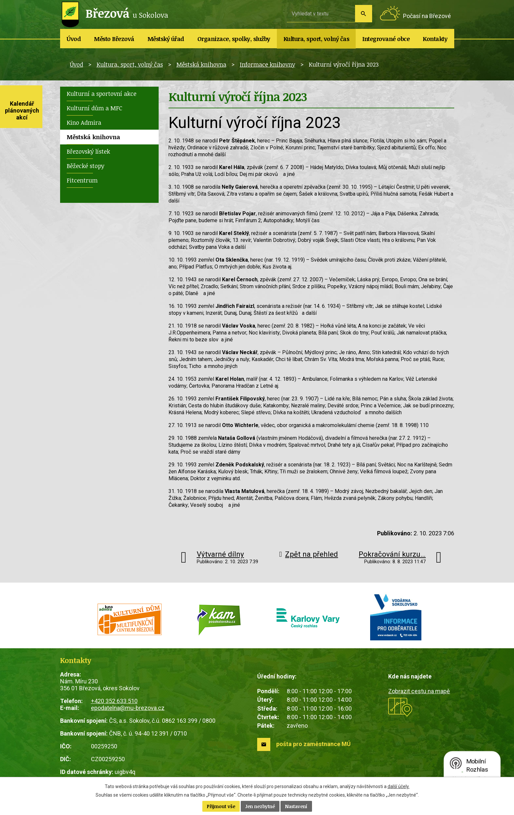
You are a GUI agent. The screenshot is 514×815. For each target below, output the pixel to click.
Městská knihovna (201, 64)
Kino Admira (84, 122)
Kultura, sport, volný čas (316, 39)
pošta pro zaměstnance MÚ (313, 743)
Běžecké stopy (85, 166)
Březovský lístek (88, 151)
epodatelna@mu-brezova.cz (128, 707)
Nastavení (296, 806)
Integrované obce (386, 39)
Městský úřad (165, 39)
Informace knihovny (267, 64)
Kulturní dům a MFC (94, 108)
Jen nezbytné (260, 806)
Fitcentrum (82, 180)
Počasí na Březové (427, 15)
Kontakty (435, 39)
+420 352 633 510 (114, 700)
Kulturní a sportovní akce (101, 93)
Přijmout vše (221, 806)
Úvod (74, 39)
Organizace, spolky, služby (233, 39)
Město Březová (114, 39)
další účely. (399, 786)
